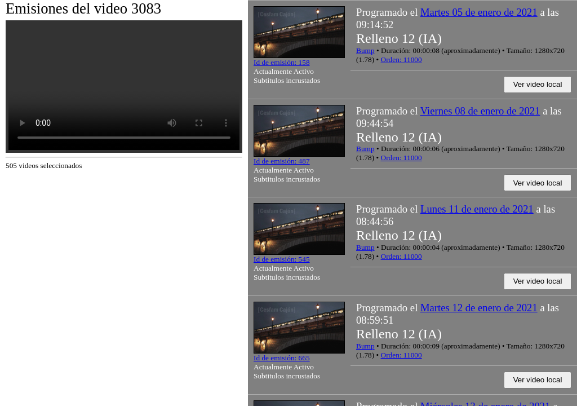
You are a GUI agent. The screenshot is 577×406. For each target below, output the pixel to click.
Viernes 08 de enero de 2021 (480, 111)
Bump (365, 50)
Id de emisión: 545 (282, 259)
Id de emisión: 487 (282, 161)
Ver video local (537, 84)
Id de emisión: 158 (282, 62)
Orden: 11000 (401, 59)
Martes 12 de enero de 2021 (479, 308)
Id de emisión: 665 (282, 358)
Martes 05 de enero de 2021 (479, 12)
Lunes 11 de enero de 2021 (477, 209)
